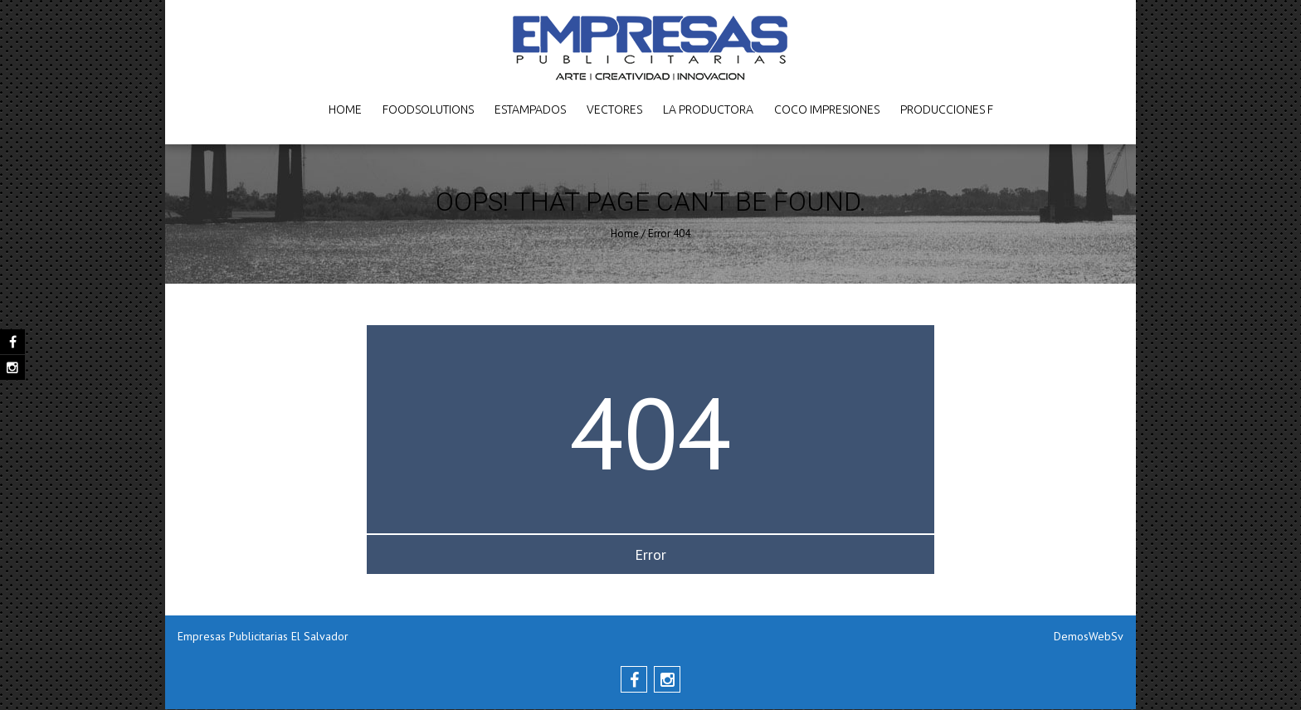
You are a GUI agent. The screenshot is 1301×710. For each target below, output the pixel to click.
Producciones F (946, 109)
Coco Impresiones (827, 109)
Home (345, 109)
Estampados (530, 109)
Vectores (614, 109)
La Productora (708, 109)
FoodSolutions (428, 109)
